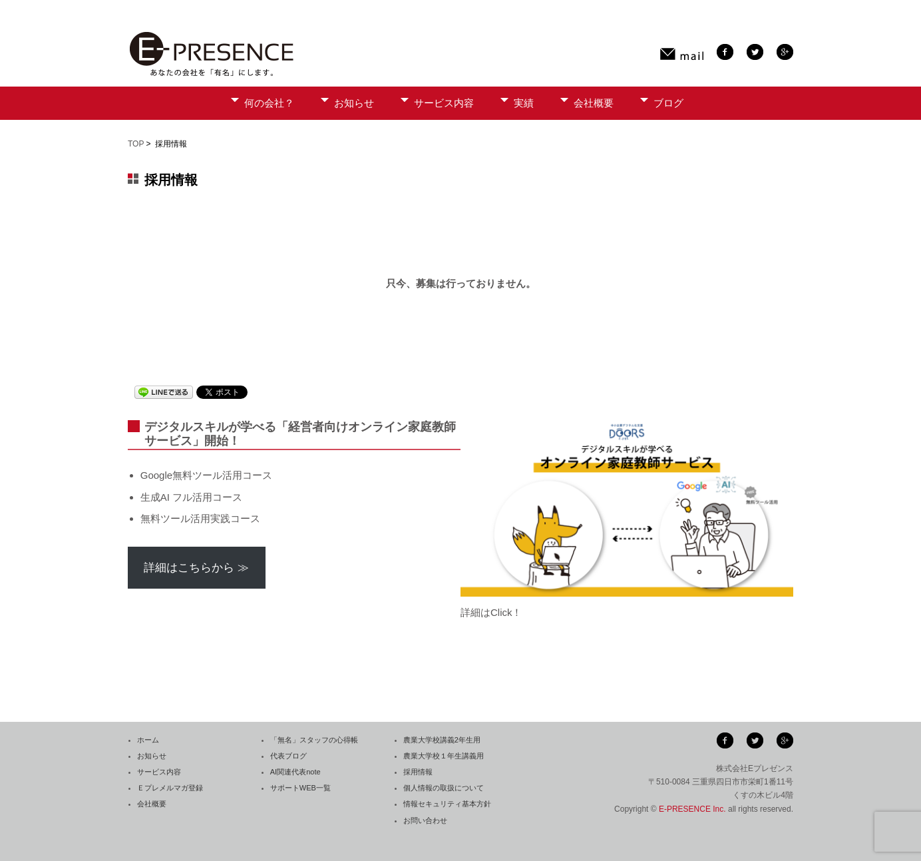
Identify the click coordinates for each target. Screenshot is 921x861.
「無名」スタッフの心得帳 (314, 740)
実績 (524, 103)
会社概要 (594, 103)
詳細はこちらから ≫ (196, 567)
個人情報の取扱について (443, 788)
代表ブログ (288, 756)
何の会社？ (269, 103)
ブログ (668, 103)
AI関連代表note (295, 772)
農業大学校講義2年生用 (441, 740)
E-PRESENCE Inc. (692, 809)
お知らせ (354, 103)
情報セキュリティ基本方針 (447, 804)
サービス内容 (444, 103)
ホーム (148, 740)
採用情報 (418, 772)
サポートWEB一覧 (300, 788)
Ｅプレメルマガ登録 (170, 788)
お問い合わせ (425, 820)
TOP (136, 143)
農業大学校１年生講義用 (443, 756)
